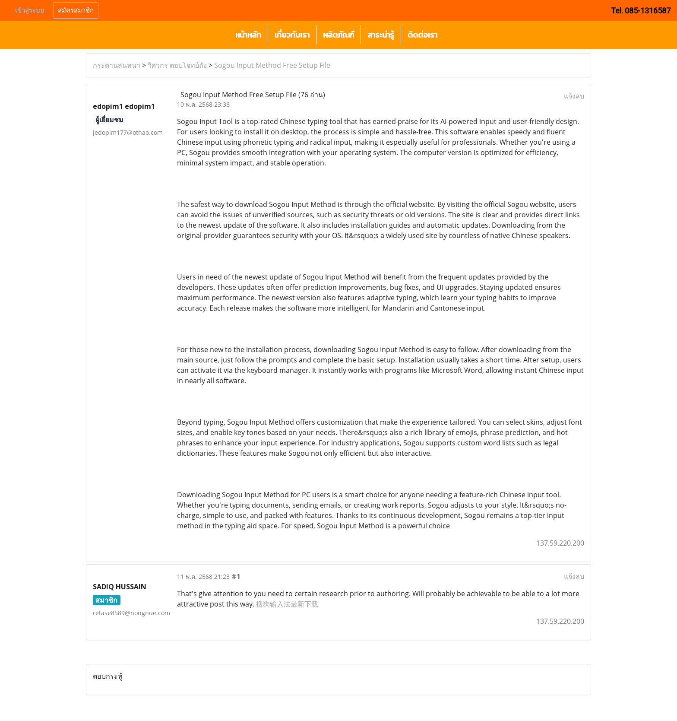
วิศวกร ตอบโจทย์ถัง (177, 65)
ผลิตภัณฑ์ (338, 35)
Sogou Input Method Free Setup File (272, 65)
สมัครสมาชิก (76, 10)
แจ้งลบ (574, 96)
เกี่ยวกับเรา (292, 35)
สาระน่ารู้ (380, 35)
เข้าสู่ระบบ (29, 10)
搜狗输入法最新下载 (287, 604)
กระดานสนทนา (116, 65)
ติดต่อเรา (422, 35)
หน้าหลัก (248, 35)
